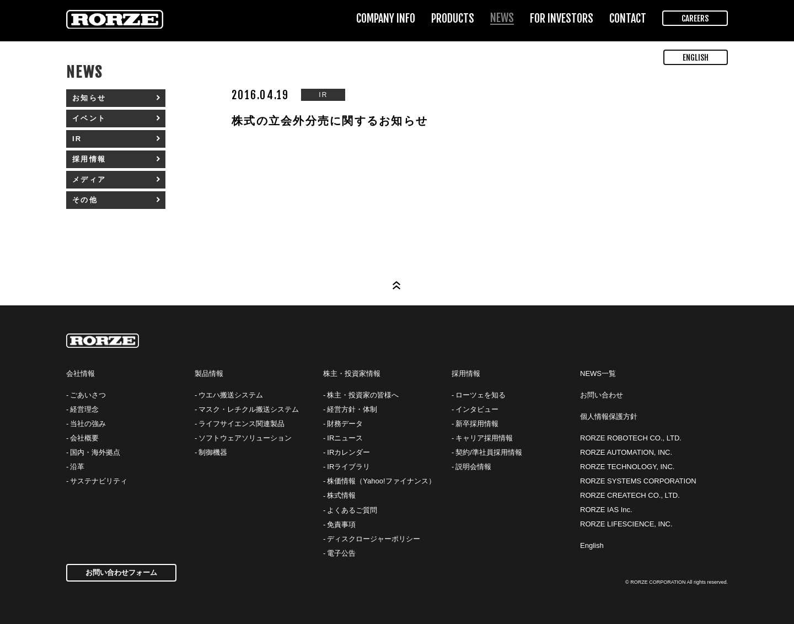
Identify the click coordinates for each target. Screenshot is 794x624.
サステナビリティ (98, 481)
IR (77, 139)
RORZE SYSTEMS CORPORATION (638, 481)
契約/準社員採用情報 (488, 452)
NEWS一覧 (598, 373)
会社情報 (80, 373)
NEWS (502, 18)
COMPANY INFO (385, 18)
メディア (89, 179)
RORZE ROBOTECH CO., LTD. (631, 438)
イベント (89, 118)
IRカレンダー (348, 452)
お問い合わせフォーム (121, 572)
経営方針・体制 (352, 409)
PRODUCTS (452, 18)
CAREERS (695, 18)
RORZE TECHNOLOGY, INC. (627, 466)
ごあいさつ (88, 395)
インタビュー (476, 409)
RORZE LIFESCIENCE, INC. (626, 524)
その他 (85, 200)
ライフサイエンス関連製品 (241, 423)
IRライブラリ (348, 466)
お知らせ (89, 98)
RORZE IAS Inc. (606, 509)
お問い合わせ (601, 395)
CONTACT (627, 18)
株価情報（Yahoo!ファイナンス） (381, 481)
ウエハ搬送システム (230, 395)
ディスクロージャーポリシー (373, 539)
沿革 (77, 466)
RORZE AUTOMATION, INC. (626, 452)
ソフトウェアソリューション (245, 438)
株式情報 (341, 495)
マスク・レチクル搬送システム (248, 409)
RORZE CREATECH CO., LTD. (630, 495)
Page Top (397, 285)
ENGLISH (696, 57)
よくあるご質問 (352, 510)
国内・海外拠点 (95, 452)
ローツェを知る (480, 395)
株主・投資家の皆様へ (363, 395)
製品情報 (209, 373)
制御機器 (212, 452)
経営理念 (84, 409)
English (592, 545)
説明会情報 (473, 466)
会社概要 (84, 438)
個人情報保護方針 (608, 416)
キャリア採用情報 (484, 438)
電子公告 (341, 553)
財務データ (345, 423)
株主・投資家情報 (351, 373)
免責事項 (341, 524)
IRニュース (345, 438)
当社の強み (88, 423)
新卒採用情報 (476, 423)
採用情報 (89, 159)
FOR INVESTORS (561, 18)
